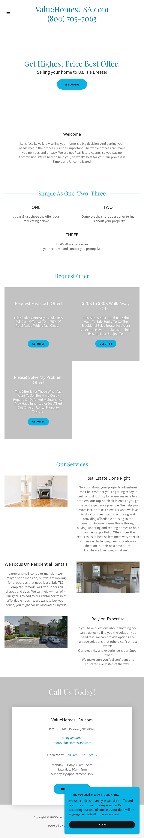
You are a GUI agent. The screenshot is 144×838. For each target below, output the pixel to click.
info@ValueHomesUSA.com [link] (72, 743)
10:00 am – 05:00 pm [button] (79, 755)
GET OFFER (38, 343)
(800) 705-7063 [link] (72, 738)
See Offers (72, 84)
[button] (14, 13)
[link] (72, 20)
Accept (102, 824)
